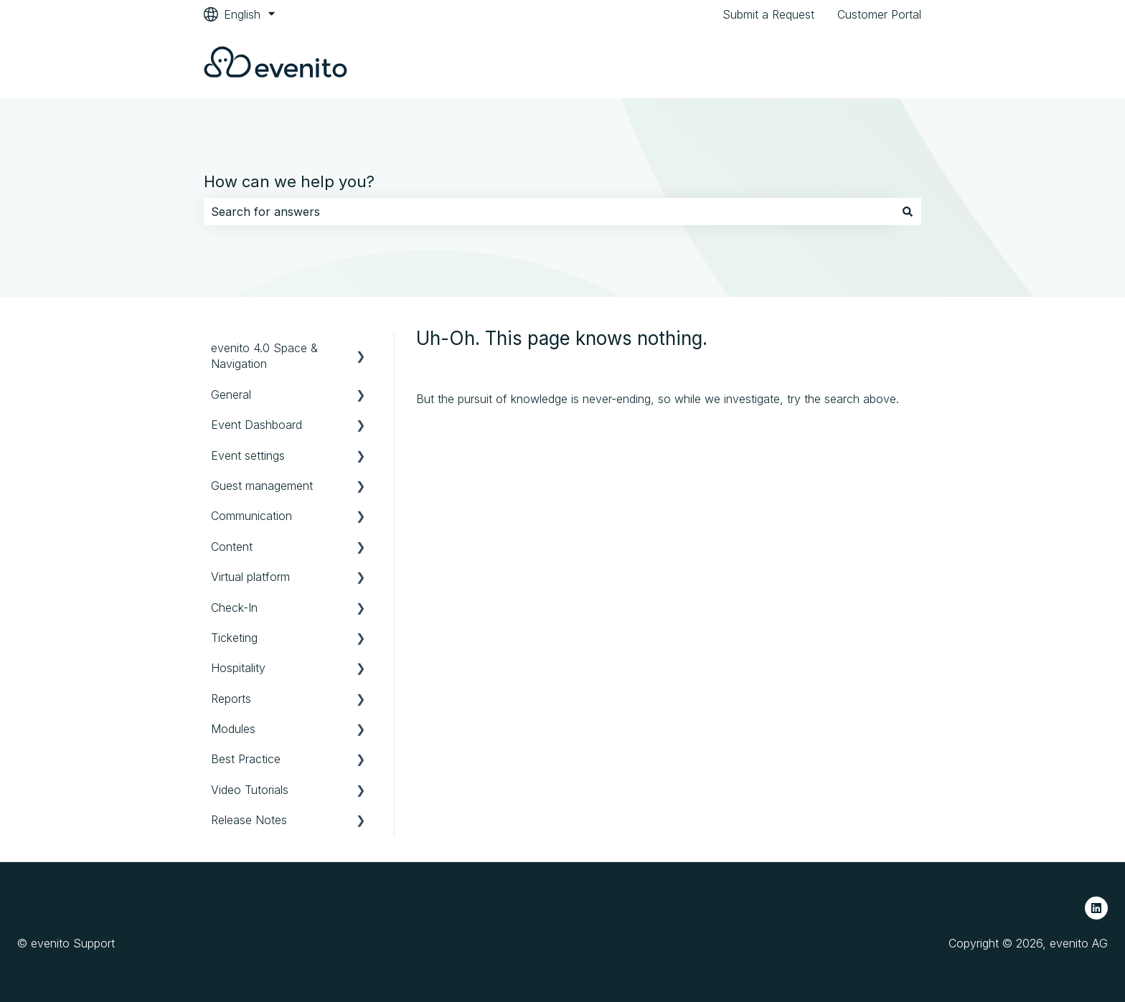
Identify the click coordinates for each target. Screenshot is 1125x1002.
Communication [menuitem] (251, 516)
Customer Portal (879, 14)
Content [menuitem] (232, 546)
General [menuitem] (231, 394)
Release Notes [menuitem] (249, 820)
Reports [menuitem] (231, 698)
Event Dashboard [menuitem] (256, 424)
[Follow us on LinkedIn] (1096, 908)
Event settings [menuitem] (248, 455)
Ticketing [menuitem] (234, 637)
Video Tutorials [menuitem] (249, 790)
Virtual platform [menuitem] (250, 576)
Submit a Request (768, 14)
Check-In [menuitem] (234, 607)
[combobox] (549, 211)
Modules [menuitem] (233, 729)
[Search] (907, 211)
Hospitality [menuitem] (238, 668)
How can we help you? (289, 181)
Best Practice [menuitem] (246, 759)
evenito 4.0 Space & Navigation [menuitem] (264, 356)
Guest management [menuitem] (262, 485)
